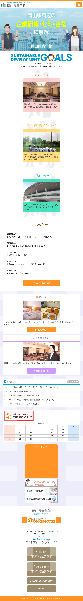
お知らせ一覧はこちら (42, 283)
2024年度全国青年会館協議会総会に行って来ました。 (29, 399)
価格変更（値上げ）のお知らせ (41, 271)
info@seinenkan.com (41, 539)
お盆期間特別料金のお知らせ (41, 253)
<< (36, 423)
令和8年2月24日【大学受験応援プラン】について (41, 244)
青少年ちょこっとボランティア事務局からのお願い (41, 262)
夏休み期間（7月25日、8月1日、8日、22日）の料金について (41, 235)
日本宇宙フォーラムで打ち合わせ (21, 403)
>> (46, 423)
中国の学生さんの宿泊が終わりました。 (24, 395)
